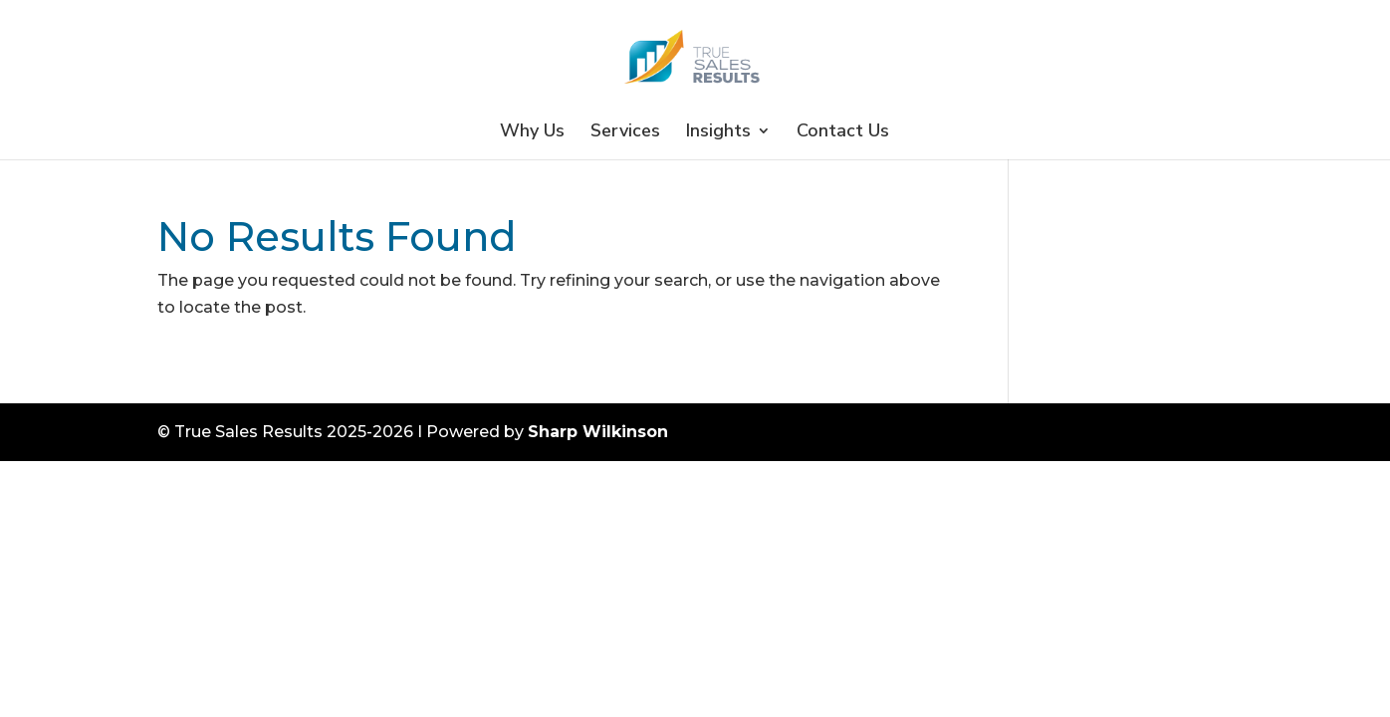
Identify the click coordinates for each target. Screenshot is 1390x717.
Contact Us (843, 132)
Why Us (532, 132)
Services (625, 132)
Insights (718, 132)
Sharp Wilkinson (598, 431)
